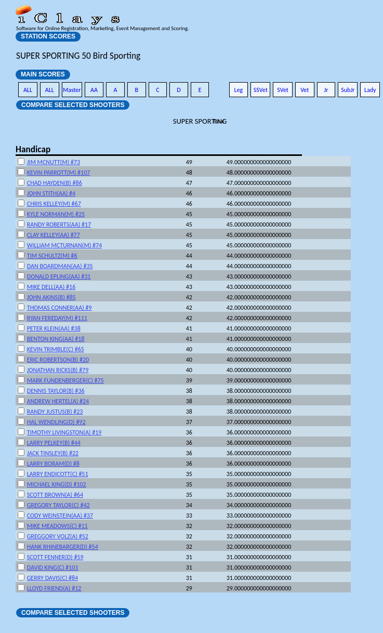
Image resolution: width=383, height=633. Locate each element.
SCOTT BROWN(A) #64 (55, 494)
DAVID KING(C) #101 (52, 567)
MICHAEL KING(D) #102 (56, 484)
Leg (238, 90)
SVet (282, 90)
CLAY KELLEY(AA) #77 (53, 235)
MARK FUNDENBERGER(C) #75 (65, 380)
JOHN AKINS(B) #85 (51, 297)
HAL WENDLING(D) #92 (56, 422)
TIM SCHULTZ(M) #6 (52, 255)
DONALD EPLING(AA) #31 (59, 276)
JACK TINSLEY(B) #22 (52, 453)
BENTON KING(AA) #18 (56, 338)
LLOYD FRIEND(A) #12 (54, 588)
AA (94, 90)
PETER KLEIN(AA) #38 (54, 328)
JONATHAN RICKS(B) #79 (58, 370)
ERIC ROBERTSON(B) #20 (58, 359)
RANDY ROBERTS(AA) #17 (59, 224)
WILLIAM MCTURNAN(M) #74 (64, 245)
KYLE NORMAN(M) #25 (56, 214)
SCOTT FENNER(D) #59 (55, 557)
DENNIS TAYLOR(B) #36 (56, 390)
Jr (326, 90)
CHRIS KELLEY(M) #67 (54, 203)
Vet (304, 90)
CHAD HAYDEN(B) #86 (54, 183)
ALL (27, 90)
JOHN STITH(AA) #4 (51, 193)
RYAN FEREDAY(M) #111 (57, 318)
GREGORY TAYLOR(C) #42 (58, 505)
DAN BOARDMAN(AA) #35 (60, 266)
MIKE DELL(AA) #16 (51, 287)
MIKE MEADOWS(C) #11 (57, 526)
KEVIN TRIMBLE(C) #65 (55, 349)
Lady (370, 90)
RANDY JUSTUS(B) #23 (55, 411)
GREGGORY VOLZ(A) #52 (57, 536)
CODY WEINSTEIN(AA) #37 (60, 515)
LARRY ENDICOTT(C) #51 (57, 474)
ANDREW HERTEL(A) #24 (58, 401)
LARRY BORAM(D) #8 (53, 463)
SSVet (261, 90)
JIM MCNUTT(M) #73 (53, 162)
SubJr (347, 90)
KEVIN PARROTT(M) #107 (58, 172)
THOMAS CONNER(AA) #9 (59, 307)
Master (72, 90)
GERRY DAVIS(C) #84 (52, 578)
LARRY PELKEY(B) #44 (54, 442)
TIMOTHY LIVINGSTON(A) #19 (64, 432)
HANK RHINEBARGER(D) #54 (62, 546)
